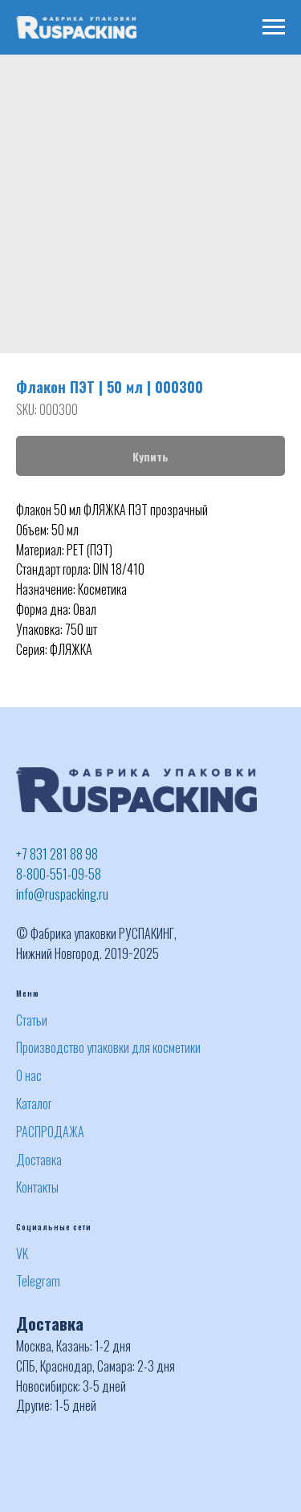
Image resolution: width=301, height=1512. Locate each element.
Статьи (31, 1020)
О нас (29, 1075)
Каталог (33, 1103)
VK (22, 1253)
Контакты (37, 1187)
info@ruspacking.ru (62, 894)
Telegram (38, 1280)
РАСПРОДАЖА (50, 1131)
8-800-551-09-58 (58, 874)
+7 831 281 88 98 (57, 854)
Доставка (39, 1159)
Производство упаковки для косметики (108, 1047)
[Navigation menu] (273, 27)
